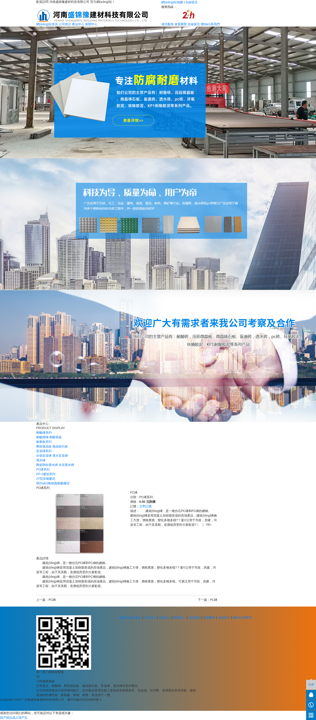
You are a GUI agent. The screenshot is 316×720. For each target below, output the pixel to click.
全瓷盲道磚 (44, 455)
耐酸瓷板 (55, 437)
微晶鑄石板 (60, 446)
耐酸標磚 (42, 437)
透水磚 (40, 460)
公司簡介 (65, 24)
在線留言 (191, 2)
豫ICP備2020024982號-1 (84, 699)
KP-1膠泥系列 (45, 474)
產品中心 (78, 24)
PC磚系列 (43, 469)
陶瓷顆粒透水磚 (47, 465)
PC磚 (52, 599)
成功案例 (167, 24)
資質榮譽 (180, 24)
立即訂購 (145, 506)
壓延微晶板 (44, 446)
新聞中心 (91, 24)
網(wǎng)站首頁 (47, 24)
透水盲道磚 (60, 455)
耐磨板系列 (44, 441)
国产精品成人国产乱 (14, 717)
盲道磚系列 (44, 451)
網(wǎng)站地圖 (172, 2)
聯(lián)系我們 (210, 24)
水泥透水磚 (66, 465)
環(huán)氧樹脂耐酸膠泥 (53, 483)
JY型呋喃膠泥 (45, 478)
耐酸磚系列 (44, 432)
